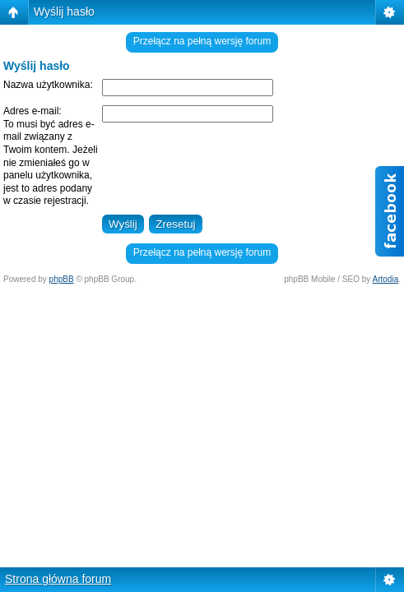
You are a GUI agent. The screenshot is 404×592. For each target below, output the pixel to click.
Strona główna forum (58, 578)
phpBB (61, 279)
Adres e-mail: (32, 111)
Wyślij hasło (64, 11)
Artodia (386, 279)
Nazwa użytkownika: (48, 84)
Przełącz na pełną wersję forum (202, 41)
